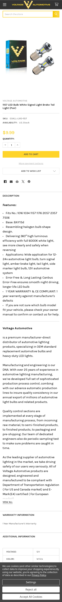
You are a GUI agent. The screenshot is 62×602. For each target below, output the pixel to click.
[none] (31, 59)
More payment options (31, 163)
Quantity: (8, 138)
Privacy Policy (39, 575)
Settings (31, 582)
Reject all (31, 589)
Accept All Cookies (31, 597)
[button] (31, 171)
